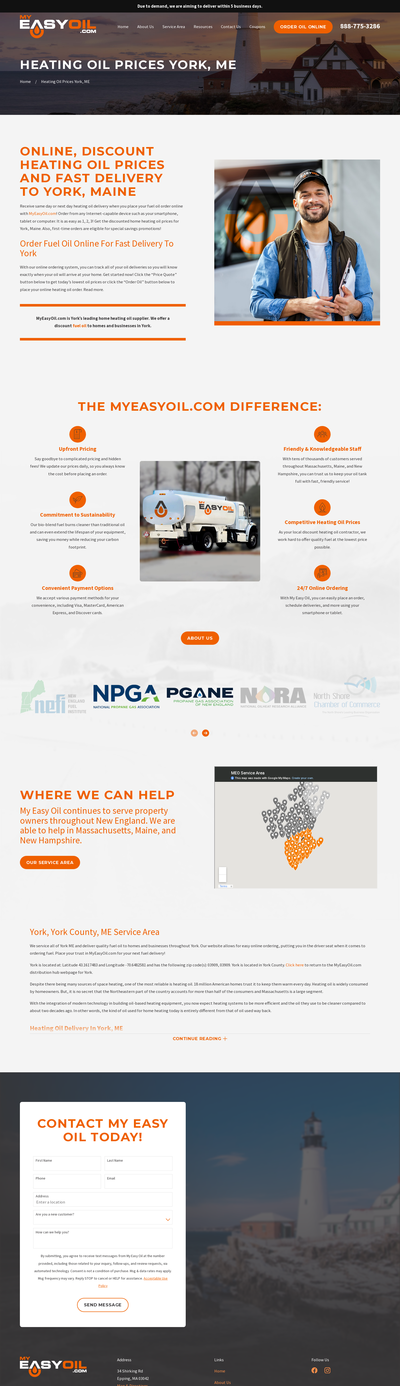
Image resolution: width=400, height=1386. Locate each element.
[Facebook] (314, 1370)
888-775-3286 (360, 26)
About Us (222, 1382)
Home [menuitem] (123, 26)
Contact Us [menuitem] (231, 26)
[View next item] (205, 733)
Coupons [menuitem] (257, 26)
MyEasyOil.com (42, 213)
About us (200, 638)
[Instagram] (327, 1370)
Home (219, 1371)
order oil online (303, 26)
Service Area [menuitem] (173, 26)
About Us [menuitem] (145, 26)
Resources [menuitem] (203, 26)
